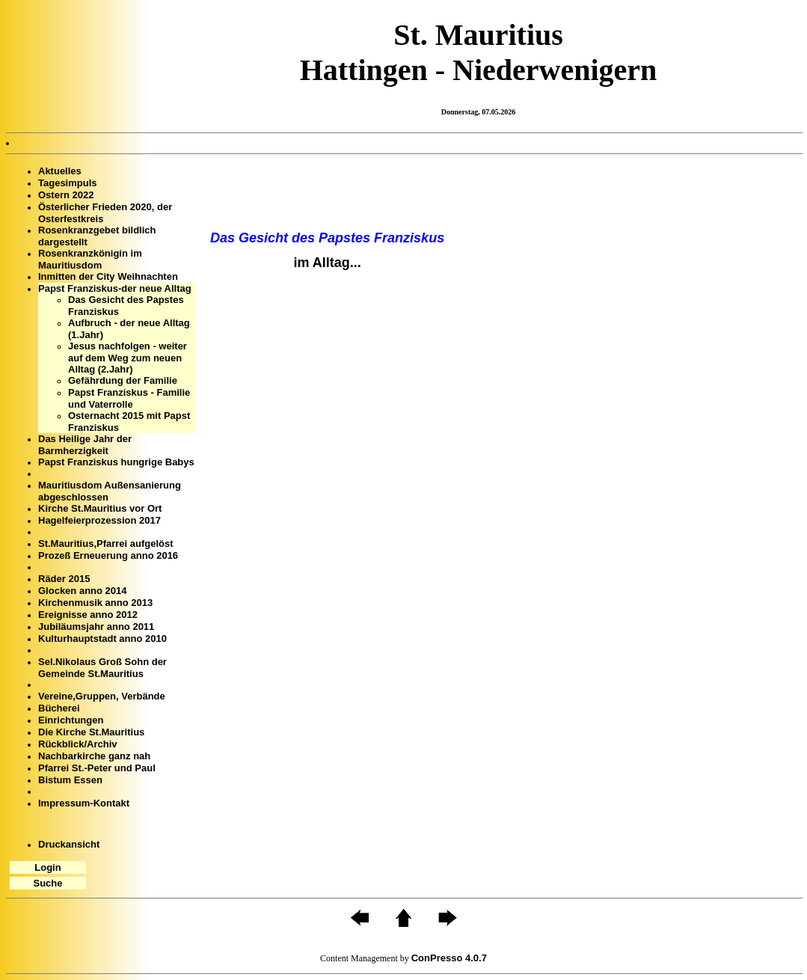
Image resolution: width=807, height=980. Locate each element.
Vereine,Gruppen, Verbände (101, 696)
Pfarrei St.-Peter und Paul (97, 768)
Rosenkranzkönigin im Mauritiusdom (90, 259)
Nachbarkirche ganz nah (94, 756)
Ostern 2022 (65, 194)
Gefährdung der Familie (122, 380)
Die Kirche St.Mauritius (91, 732)
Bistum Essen (70, 779)
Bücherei (59, 708)
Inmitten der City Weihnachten (108, 276)
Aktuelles (60, 171)
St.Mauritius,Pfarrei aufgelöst (106, 543)
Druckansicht (68, 844)
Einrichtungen (70, 720)
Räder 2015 (64, 578)
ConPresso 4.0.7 (449, 958)
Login (47, 867)
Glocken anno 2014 (82, 590)
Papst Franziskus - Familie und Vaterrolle (129, 398)
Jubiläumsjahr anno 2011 (96, 626)
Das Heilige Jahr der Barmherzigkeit (85, 444)
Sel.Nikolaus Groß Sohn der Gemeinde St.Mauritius (102, 667)
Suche (47, 883)
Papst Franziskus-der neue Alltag (114, 288)
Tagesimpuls (67, 183)
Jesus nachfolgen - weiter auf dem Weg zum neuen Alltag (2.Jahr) (127, 357)
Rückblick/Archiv (77, 744)
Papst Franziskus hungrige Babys (116, 462)
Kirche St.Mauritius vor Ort (100, 508)
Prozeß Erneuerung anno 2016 (108, 555)
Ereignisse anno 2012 (88, 614)
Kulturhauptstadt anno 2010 (102, 638)
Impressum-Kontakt (83, 803)
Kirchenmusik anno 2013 (95, 602)
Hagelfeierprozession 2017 (99, 520)
